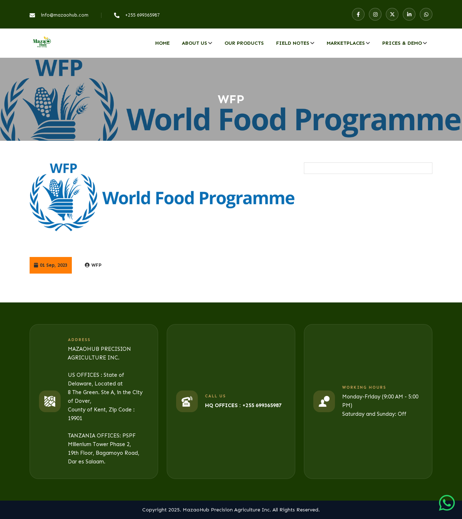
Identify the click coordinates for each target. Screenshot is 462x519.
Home (162, 43)
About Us (194, 43)
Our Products (244, 43)
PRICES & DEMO (402, 43)
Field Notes (292, 43)
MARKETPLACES (346, 43)
